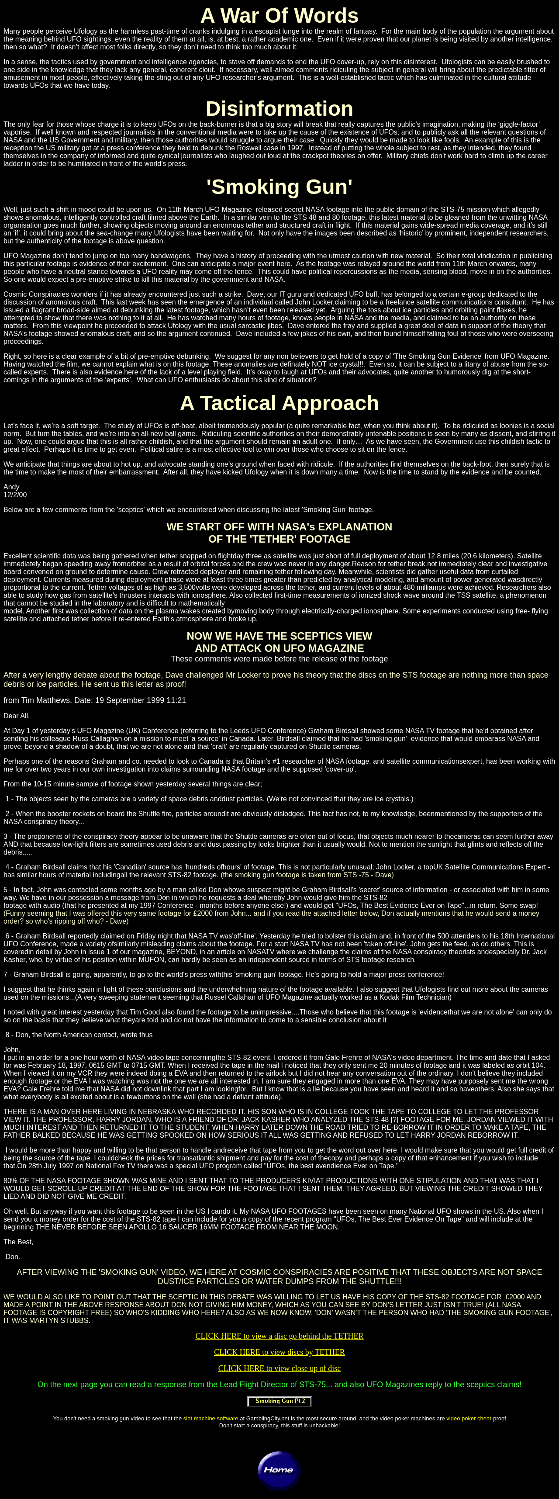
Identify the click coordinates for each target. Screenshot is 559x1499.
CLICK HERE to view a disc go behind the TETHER (279, 1336)
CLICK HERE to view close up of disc (279, 1368)
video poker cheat (468, 1418)
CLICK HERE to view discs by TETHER (279, 1352)
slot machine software (210, 1418)
